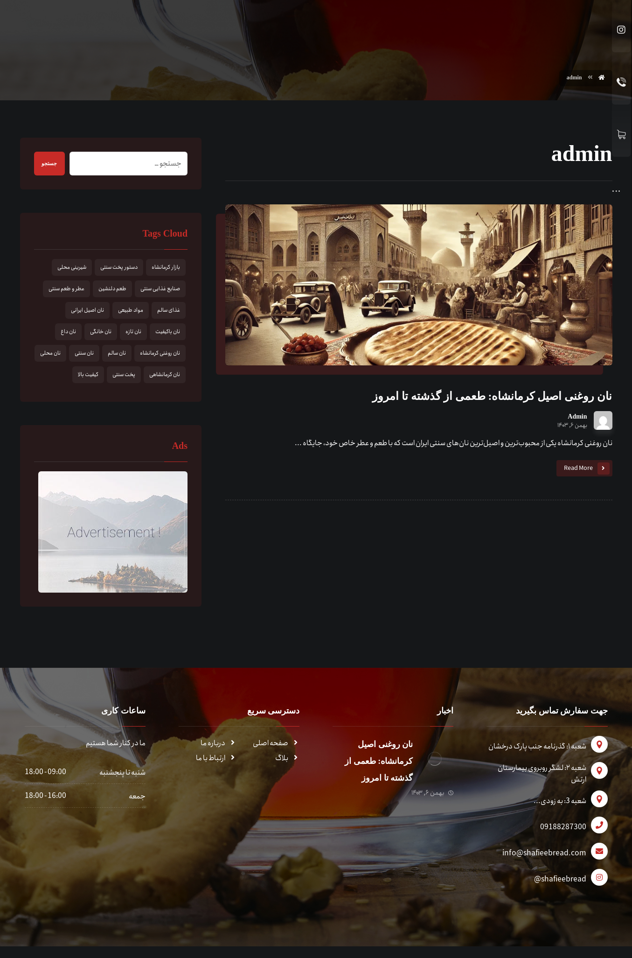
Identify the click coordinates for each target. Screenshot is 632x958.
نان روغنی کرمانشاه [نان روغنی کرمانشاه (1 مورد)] (160, 354)
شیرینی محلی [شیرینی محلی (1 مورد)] (71, 268)
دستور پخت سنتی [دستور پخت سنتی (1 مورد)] (119, 268)
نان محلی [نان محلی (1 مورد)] (50, 354)
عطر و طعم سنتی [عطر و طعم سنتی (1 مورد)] (66, 290)
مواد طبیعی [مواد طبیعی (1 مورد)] (130, 311)
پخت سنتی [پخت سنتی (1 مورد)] (123, 375)
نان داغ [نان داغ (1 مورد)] (68, 333)
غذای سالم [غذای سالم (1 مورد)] (168, 311)
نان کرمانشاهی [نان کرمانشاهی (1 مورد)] (164, 375)
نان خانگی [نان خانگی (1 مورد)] (100, 333)
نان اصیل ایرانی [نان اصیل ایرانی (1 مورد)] (87, 311)
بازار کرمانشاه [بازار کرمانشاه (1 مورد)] (166, 268)
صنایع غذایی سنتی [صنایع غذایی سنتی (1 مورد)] (160, 290)
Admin (577, 418)
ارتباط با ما (216, 759)
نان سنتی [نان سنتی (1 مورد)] (84, 354)
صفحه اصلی (276, 744)
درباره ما (218, 744)
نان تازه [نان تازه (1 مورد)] (133, 333)
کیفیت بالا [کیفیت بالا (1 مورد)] (88, 375)
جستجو (53, 164)
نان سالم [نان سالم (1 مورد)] (117, 354)
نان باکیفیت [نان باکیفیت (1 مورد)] (167, 333)
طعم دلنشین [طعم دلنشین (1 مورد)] (112, 290)
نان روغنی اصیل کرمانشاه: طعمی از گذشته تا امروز (373, 762)
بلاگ (287, 759)
